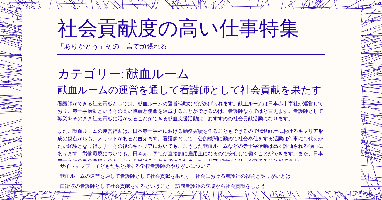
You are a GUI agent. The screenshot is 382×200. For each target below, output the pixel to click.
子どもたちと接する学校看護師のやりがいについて (152, 166)
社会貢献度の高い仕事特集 (178, 27)
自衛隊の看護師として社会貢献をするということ (115, 186)
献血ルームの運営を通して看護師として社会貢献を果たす (125, 176)
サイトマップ (75, 166)
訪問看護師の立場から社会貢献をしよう (220, 186)
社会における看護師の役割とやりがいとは (243, 176)
